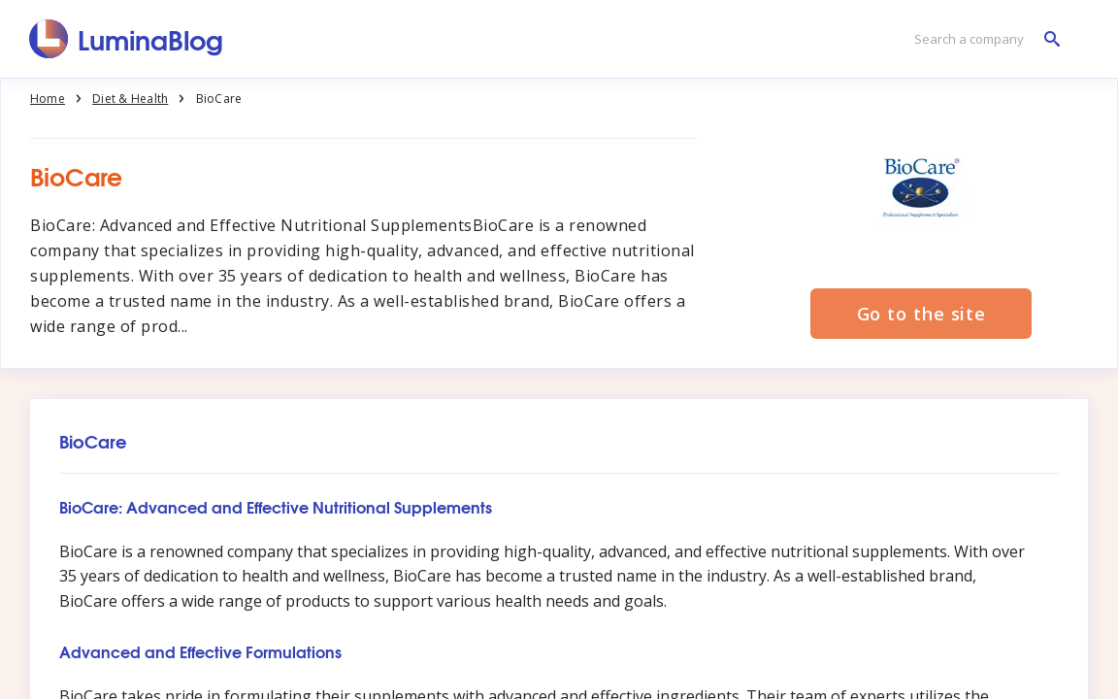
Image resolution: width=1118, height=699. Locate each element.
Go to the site (922, 313)
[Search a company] (982, 39)
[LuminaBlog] (126, 39)
